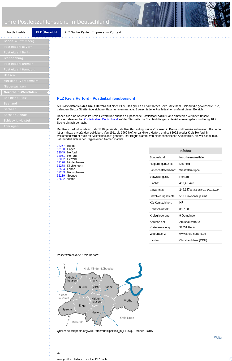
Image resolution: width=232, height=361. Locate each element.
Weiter (218, 337)
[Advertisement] (81, 69)
